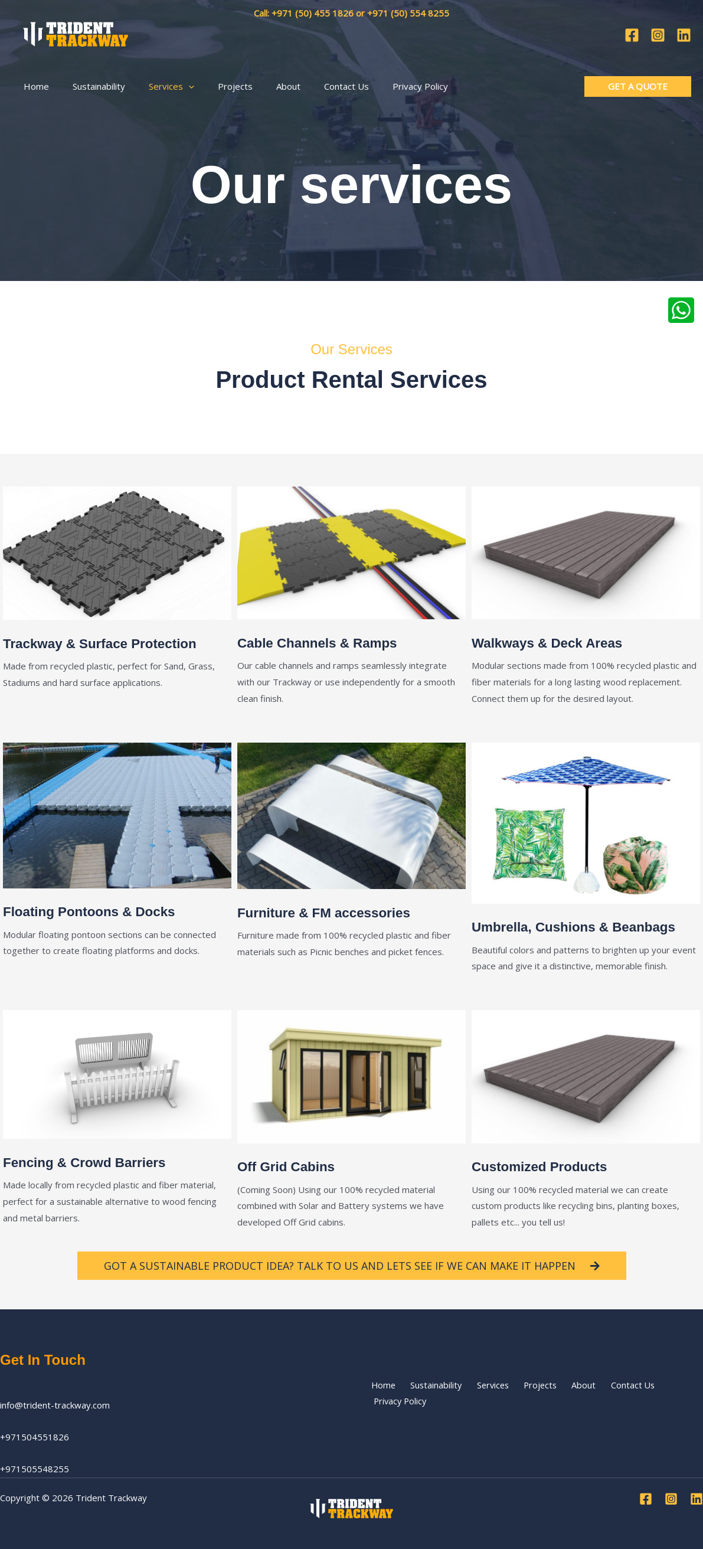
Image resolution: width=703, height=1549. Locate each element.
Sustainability (427, 1393)
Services (479, 1393)
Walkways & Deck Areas (552, 643)
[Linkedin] (683, 32)
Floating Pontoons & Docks (95, 911)
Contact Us (604, 1393)
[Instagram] (657, 32)
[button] (173, 82)
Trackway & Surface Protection (107, 643)
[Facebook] (631, 32)
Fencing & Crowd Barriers (90, 1162)
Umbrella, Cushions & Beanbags (581, 926)
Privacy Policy (663, 1393)
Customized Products (544, 1166)
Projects (522, 1393)
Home (379, 1393)
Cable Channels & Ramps (323, 643)
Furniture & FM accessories (330, 912)
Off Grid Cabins (289, 1166)
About (561, 1393)
